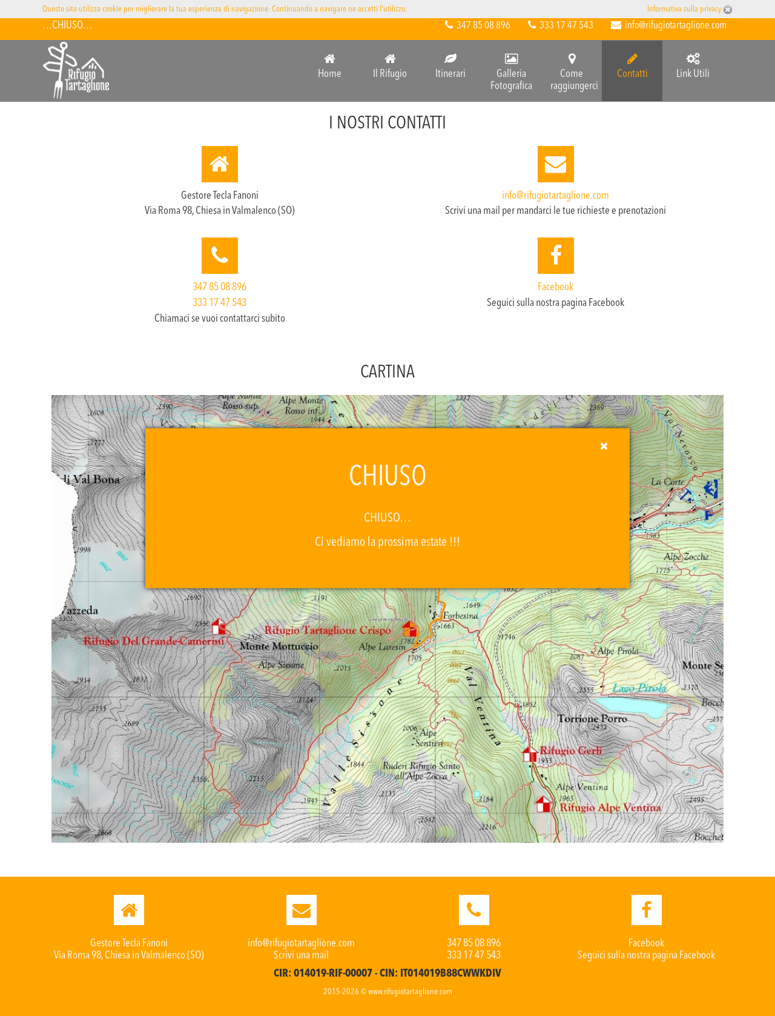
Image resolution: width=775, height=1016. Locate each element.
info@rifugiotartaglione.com (669, 26)
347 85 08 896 (477, 26)
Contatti (632, 66)
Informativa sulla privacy (685, 9)
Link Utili (692, 66)
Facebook (555, 287)
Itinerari (450, 66)
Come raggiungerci (574, 72)
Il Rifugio (390, 66)
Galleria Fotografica (511, 72)
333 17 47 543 (560, 26)
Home (329, 66)
